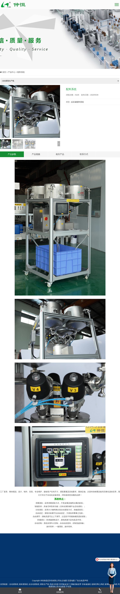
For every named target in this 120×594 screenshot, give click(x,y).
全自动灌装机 (34, 584)
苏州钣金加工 (64, 584)
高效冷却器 (54, 584)
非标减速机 (86, 584)
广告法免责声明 (81, 581)
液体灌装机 (23, 584)
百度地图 (71, 581)
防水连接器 (61, 586)
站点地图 (63, 581)
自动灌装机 (13, 584)
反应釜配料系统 (77, 102)
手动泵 (68, 586)
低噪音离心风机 (97, 584)
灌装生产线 (44, 584)
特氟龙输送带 (75, 584)
